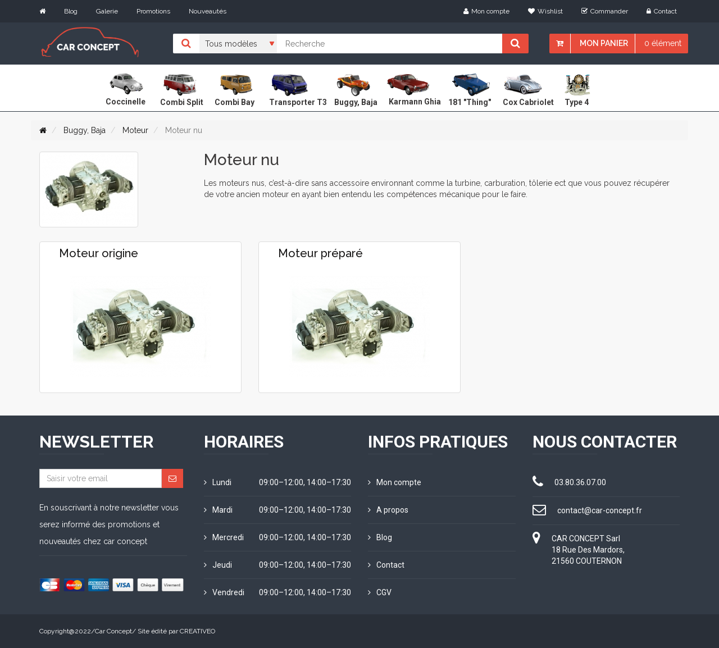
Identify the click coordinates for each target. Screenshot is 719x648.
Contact (662, 11)
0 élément (662, 43)
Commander (604, 11)
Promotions (153, 11)
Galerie (107, 11)
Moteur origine (98, 253)
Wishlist (545, 11)
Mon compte (486, 11)
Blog (71, 11)
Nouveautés (207, 11)
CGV (380, 592)
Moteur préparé (320, 253)
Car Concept (113, 631)
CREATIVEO (197, 631)
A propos (388, 509)
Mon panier (604, 43)
